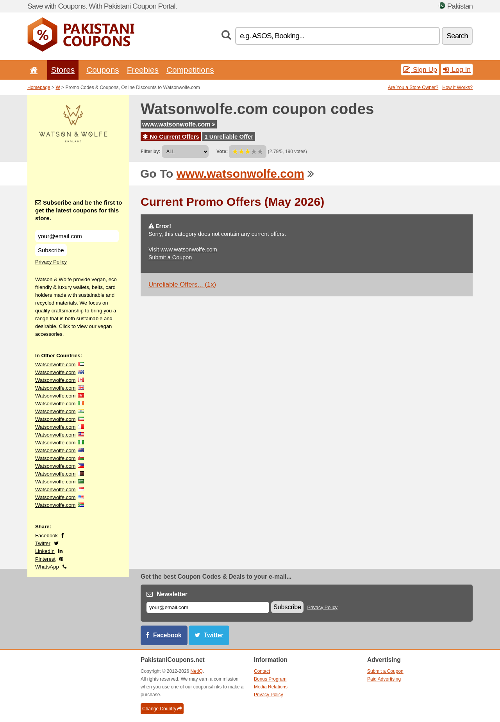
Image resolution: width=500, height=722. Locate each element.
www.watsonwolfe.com (178, 124)
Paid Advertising (384, 679)
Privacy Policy (51, 262)
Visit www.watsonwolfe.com (182, 249)
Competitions (190, 69)
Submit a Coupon (170, 257)
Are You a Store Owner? (413, 87)
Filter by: (151, 151)
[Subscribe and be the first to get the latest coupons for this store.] (77, 236)
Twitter (42, 543)
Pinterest (45, 559)
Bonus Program (270, 679)
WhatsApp (47, 567)
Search (457, 36)
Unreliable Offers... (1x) (182, 284)
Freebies (143, 69)
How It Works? (457, 87)
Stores (63, 69)
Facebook (46, 535)
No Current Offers (171, 136)
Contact (262, 671)
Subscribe (51, 250)
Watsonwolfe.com (55, 364)
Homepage (38, 87)
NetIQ (197, 671)
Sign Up (420, 69)
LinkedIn (45, 551)
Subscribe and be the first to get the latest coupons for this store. (78, 210)
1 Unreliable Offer (228, 136)
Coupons (102, 69)
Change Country (162, 708)
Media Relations (271, 687)
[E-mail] (207, 607)
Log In (457, 69)
